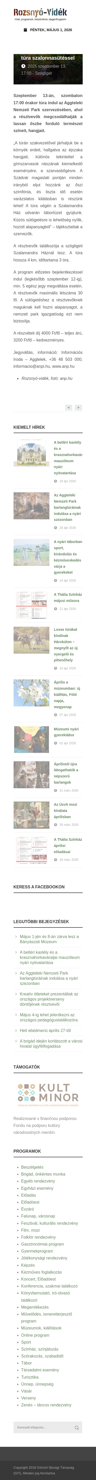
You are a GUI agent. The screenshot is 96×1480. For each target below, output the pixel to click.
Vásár (26, 1391)
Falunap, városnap (38, 1216)
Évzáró (27, 1209)
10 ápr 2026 (68, 668)
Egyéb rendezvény (38, 1181)
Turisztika (30, 1377)
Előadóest (30, 1202)
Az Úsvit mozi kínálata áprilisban (65, 810)
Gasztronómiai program (42, 1244)
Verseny (28, 1398)
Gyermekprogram (37, 1251)
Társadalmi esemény (40, 1370)
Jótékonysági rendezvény (44, 1258)
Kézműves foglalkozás (41, 1272)
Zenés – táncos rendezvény (46, 1405)
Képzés (28, 1265)
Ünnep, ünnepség (37, 1384)
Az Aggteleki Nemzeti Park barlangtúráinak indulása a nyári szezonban (67, 507)
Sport (26, 1342)
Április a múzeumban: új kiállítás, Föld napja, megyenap (67, 694)
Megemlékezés (35, 1307)
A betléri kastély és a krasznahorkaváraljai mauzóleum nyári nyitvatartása (50, 957)
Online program (35, 1335)
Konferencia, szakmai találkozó (49, 1286)
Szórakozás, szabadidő (42, 1356)
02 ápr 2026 (68, 743)
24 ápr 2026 (68, 580)
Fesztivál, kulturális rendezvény (49, 1223)
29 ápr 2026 (68, 481)
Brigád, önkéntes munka (43, 1174)
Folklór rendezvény (38, 1237)
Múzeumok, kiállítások (41, 1328)
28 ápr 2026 (68, 528)
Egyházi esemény (37, 1188)
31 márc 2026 (69, 790)
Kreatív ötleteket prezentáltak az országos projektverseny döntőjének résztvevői (49, 999)
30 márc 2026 (69, 825)
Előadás (28, 1195)
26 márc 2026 (69, 860)
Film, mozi (30, 1230)
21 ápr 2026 (68, 609)
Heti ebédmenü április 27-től (45, 1030)
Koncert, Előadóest (38, 1279)
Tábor (26, 1363)
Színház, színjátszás (40, 1349)
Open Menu (77, 14)
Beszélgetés (32, 1167)
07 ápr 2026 (68, 715)
